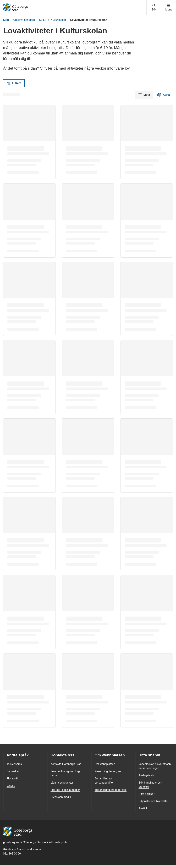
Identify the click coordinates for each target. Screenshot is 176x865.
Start (6, 19)
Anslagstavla (146, 775)
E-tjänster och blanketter (153, 801)
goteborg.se (11, 842)
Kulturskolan (58, 19)
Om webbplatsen (105, 764)
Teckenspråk (14, 764)
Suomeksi (13, 771)
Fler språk (13, 778)
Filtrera (13, 83)
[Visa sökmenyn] (154, 7)
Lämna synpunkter (62, 782)
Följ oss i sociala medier (65, 789)
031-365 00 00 (12, 853)
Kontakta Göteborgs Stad (66, 764)
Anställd (143, 808)
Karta (163, 95)
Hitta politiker (146, 793)
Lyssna (11, 785)
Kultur (42, 19)
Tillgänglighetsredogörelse (110, 789)
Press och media (61, 797)
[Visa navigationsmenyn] (168, 7)
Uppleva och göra (24, 19)
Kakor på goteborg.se (108, 771)
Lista (144, 95)
